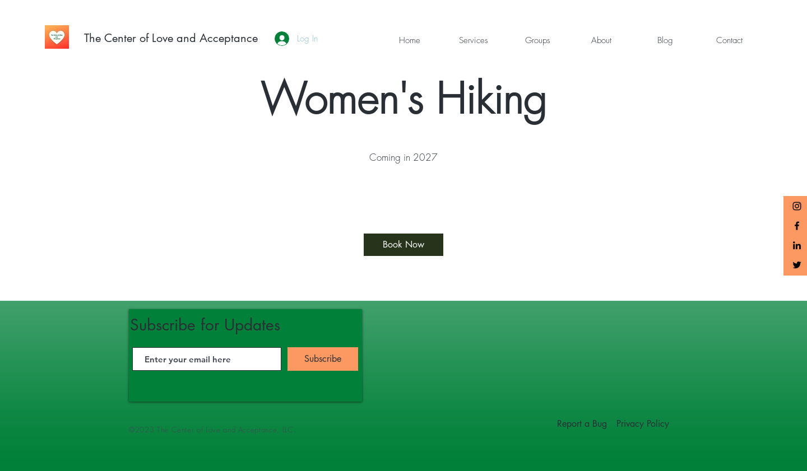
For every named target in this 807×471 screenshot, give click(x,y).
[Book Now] (403, 245)
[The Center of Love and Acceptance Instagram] (797, 206)
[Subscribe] (322, 359)
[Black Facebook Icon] (797, 225)
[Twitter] (797, 265)
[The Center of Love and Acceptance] (171, 38)
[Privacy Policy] (642, 424)
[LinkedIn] (797, 245)
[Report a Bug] (581, 424)
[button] (473, 40)
